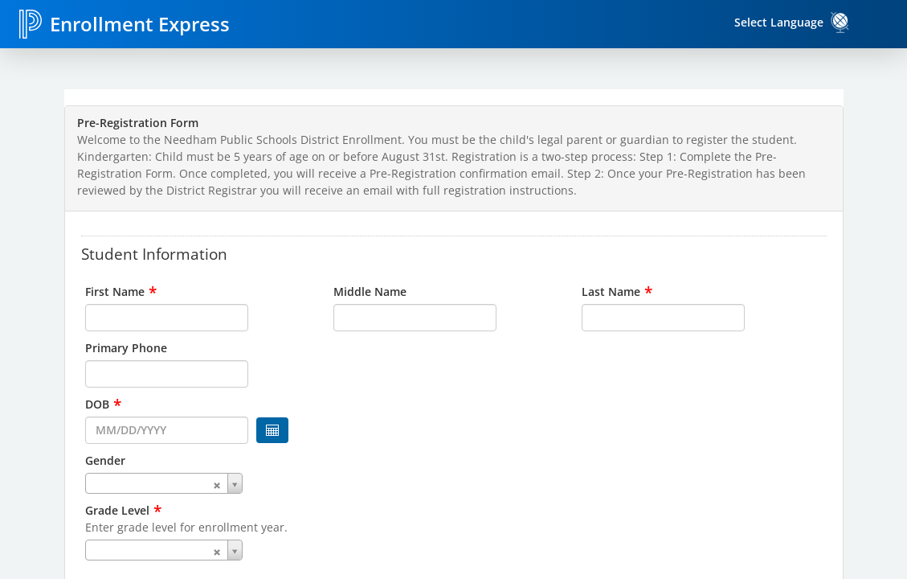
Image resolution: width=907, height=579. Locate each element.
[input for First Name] (166, 317)
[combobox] (205, 483)
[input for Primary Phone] (166, 374)
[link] (840, 22)
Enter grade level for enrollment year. (186, 527)
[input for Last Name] (663, 317)
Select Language (778, 22)
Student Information (154, 253)
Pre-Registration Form (137, 122)
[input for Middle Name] (414, 317)
